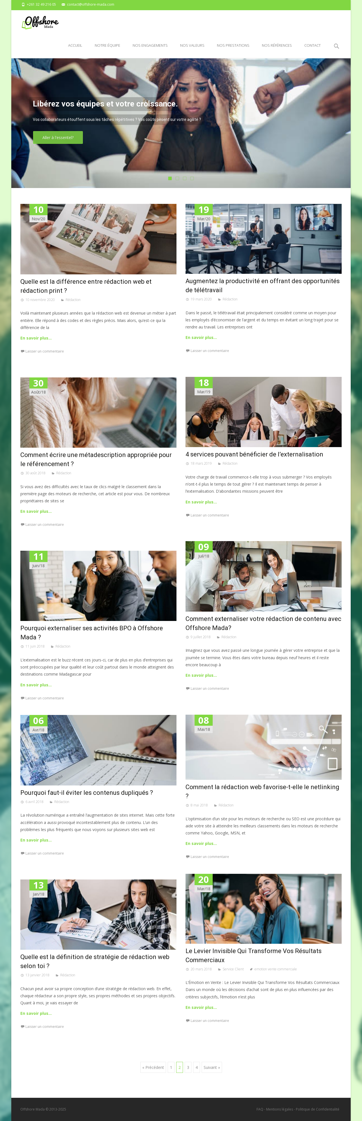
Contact (312, 50)
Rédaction (73, 299)
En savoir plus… (36, 338)
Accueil (75, 50)
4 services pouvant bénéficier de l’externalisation (254, 454)
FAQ (260, 1109)
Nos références (277, 50)
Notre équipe (107, 50)
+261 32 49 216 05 (41, 4)
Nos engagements (150, 50)
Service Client (233, 969)
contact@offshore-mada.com (90, 4)
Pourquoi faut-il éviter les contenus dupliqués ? (86, 792)
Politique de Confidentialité (317, 1109)
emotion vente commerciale (276, 969)
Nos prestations (233, 50)
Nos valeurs (192, 50)
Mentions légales (279, 1109)
